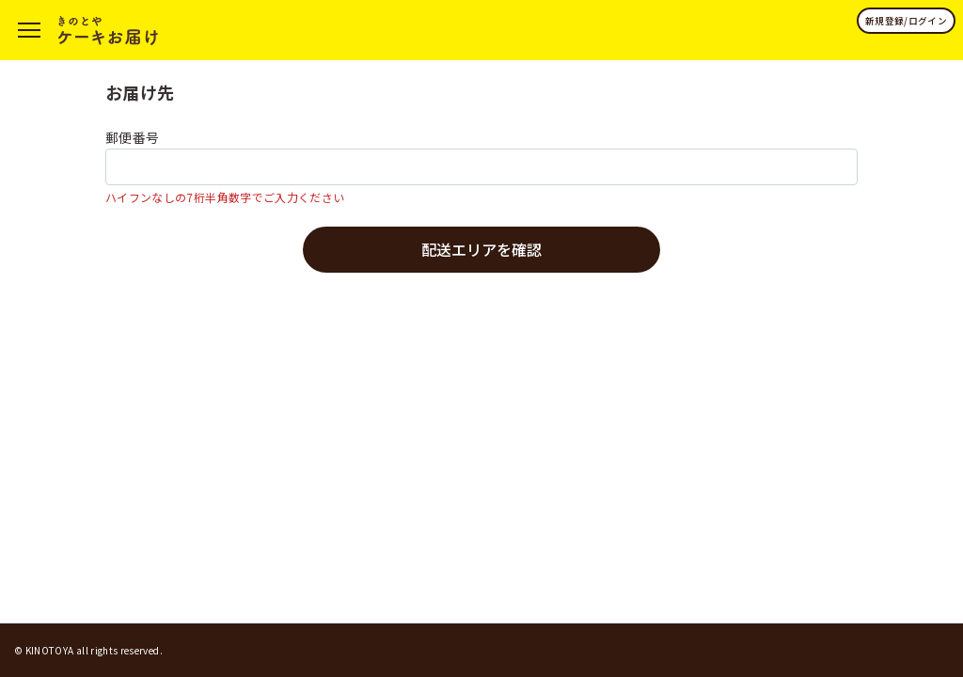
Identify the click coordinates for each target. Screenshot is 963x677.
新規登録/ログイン (906, 20)
